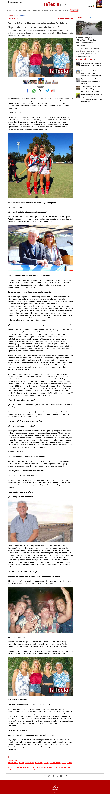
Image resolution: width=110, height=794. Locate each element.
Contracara (75, 10)
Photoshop (53, 10)
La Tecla (16, 15)
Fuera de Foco (63, 10)
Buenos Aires (27, 10)
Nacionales (36, 10)
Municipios (45, 10)
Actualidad (10, 10)
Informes (18, 10)
